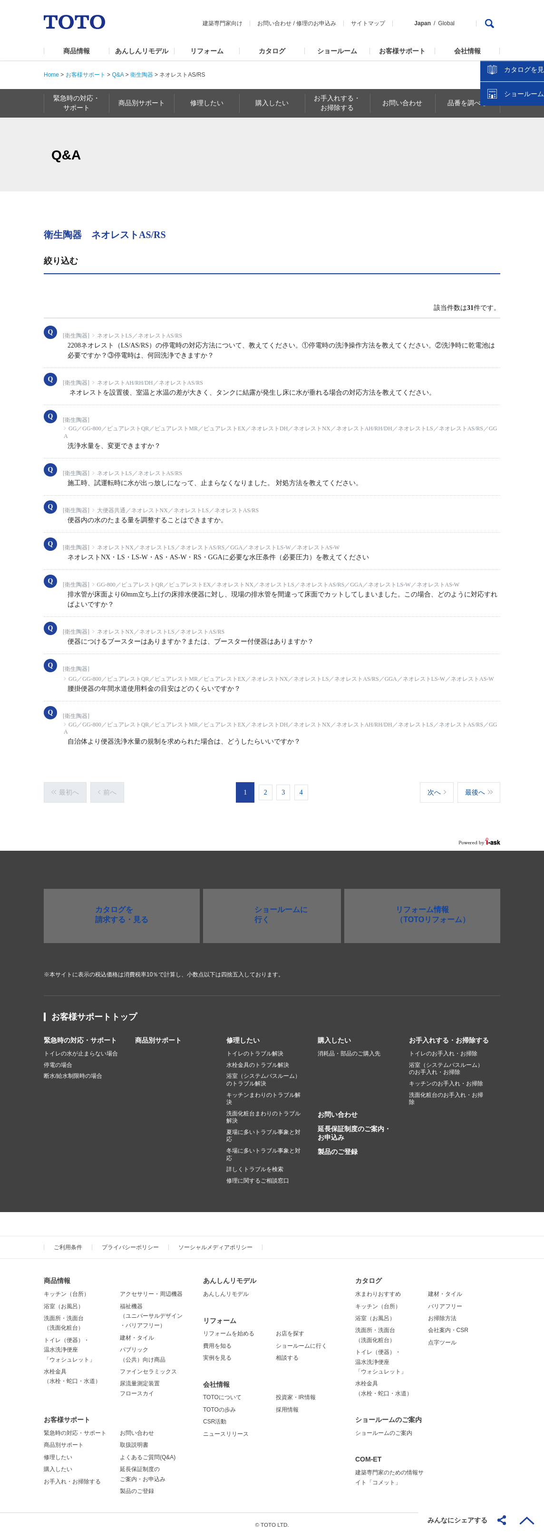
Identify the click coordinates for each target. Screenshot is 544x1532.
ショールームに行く (301, 1341)
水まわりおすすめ (378, 1289)
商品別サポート (158, 1035)
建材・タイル (137, 1333)
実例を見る (217, 1353)
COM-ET (368, 1455)
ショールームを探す (512, 203)
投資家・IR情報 (296, 1393)
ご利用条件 (68, 1243)
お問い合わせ (274, 23)
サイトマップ (368, 23)
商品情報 (76, 51)
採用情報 (287, 1405)
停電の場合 (58, 1060)
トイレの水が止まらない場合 (81, 1048)
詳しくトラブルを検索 (254, 1165)
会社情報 (467, 51)
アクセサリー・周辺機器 (151, 1289)
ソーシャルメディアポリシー (215, 1243)
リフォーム (206, 51)
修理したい (243, 1035)
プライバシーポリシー (130, 1243)
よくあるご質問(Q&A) (147, 1452)
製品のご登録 (338, 1147)
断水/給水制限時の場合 (73, 1071)
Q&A (118, 74)
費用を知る (217, 1341)
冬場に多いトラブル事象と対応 (263, 1150)
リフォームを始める (228, 1329)
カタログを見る (505, 179)
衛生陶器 (141, 74)
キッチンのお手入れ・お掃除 (446, 1078)
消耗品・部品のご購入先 (349, 1048)
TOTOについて (222, 1393)
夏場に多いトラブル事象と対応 (263, 1131)
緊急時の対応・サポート (80, 1035)
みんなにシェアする (457, 1520)
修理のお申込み (316, 23)
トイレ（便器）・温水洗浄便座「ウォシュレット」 (69, 1345)
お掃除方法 (442, 1313)
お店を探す (290, 1329)
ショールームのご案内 (388, 1415)
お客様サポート (402, 51)
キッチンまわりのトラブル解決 (263, 1094)
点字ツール (442, 1337)
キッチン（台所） (66, 1289)
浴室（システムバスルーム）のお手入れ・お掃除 (446, 1064)
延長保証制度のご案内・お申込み (354, 1128)
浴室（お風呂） (64, 1301)
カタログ (272, 51)
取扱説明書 (134, 1440)
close (532, 155)
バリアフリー (445, 1301)
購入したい (334, 1035)
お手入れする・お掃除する (449, 1035)
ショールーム (337, 51)
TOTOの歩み (219, 1405)
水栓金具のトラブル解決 (257, 1060)
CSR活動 (214, 1416)
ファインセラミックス (148, 1366)
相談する (287, 1353)
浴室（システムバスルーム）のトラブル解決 (263, 1075)
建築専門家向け (223, 23)
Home (51, 74)
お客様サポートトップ (94, 1012)
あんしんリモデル (141, 51)
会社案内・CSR (448, 1326)
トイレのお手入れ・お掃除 (443, 1048)
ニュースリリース (226, 1429)
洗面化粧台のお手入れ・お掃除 (446, 1094)
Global (446, 23)
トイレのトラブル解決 (254, 1048)
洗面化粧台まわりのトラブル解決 (263, 1112)
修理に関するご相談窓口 (257, 1176)
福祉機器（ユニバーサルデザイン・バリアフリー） (151, 1311)
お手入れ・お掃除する (72, 1476)
